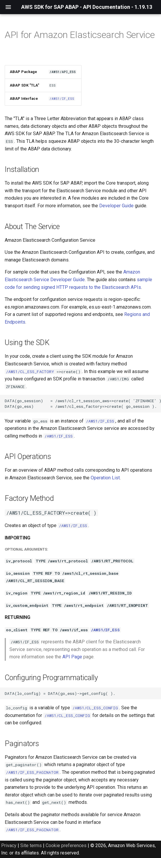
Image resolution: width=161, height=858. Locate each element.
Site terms (31, 845)
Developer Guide (116, 205)
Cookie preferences (66, 845)
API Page (72, 657)
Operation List (105, 478)
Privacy (8, 845)
